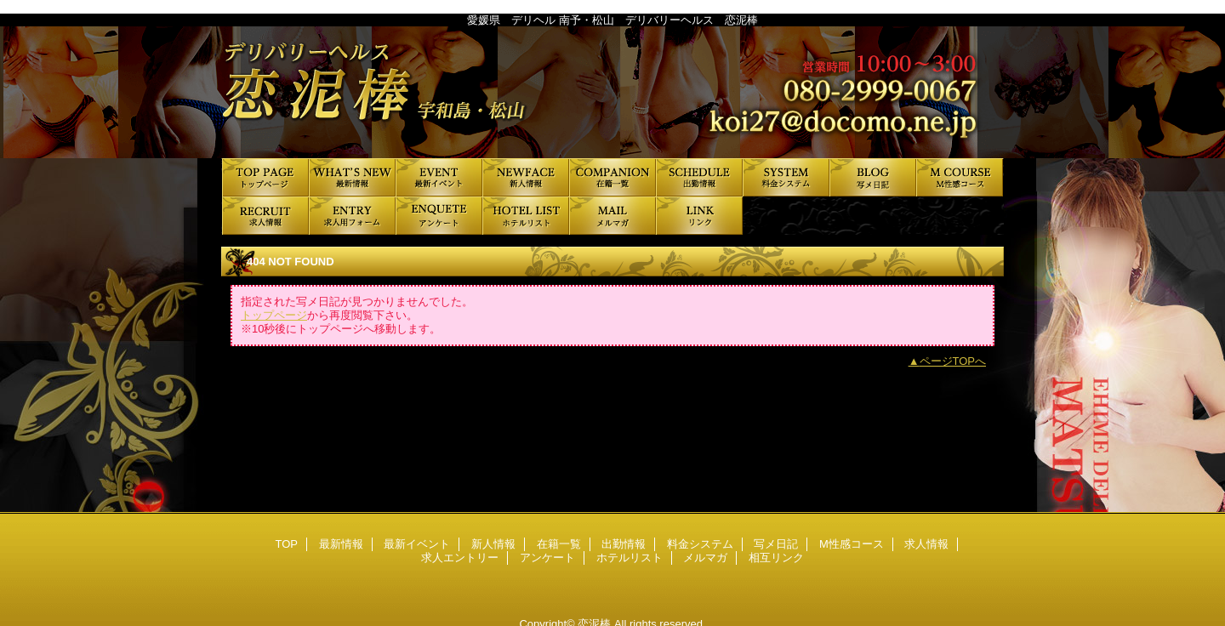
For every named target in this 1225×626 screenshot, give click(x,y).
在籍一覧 (612, 177)
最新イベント (439, 177)
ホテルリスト (525, 215)
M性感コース (959, 177)
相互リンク (699, 215)
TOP (265, 177)
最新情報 (352, 177)
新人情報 (525, 177)
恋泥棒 (612, 92)
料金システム (786, 177)
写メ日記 (872, 177)
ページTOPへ (953, 361)
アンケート (439, 215)
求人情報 (265, 215)
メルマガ (612, 215)
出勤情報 (699, 177)
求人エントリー (352, 215)
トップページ (274, 315)
